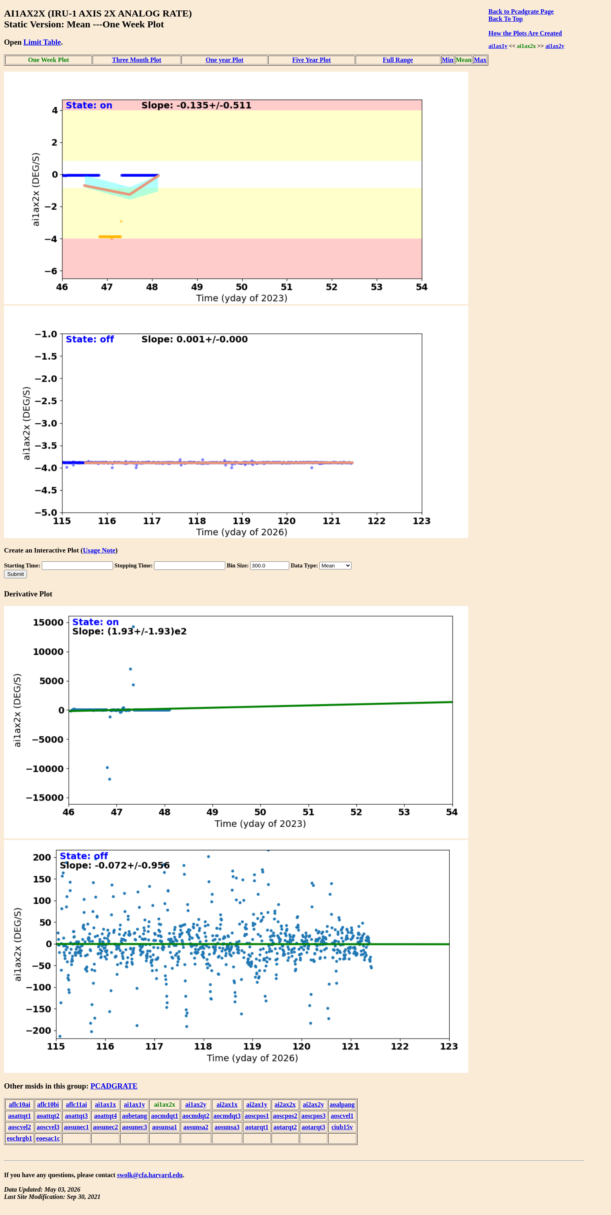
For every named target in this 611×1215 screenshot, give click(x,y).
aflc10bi (48, 1104)
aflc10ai (19, 1104)
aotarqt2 (285, 1127)
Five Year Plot (311, 59)
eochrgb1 (19, 1138)
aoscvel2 (19, 1127)
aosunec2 (105, 1127)
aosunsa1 (164, 1127)
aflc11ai (76, 1104)
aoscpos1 (257, 1115)
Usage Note (99, 550)
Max (480, 59)
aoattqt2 (48, 1115)
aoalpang (342, 1104)
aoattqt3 (76, 1115)
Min (447, 59)
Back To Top (505, 18)
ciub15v (342, 1127)
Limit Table (42, 42)
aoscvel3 (48, 1127)
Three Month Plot (136, 59)
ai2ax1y (256, 1104)
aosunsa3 (226, 1127)
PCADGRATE (114, 1086)
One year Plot (224, 59)
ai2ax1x (226, 1104)
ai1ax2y (554, 46)
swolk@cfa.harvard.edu (150, 1175)
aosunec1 (76, 1127)
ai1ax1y (497, 46)
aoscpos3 (313, 1115)
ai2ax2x (285, 1104)
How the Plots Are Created (525, 33)
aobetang (134, 1115)
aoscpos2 (285, 1115)
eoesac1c (48, 1138)
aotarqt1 (256, 1127)
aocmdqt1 (164, 1115)
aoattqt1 (19, 1115)
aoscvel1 (342, 1115)
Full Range (398, 59)
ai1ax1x (105, 1104)
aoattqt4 (105, 1115)
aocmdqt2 (196, 1115)
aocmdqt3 (227, 1115)
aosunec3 (134, 1127)
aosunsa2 (195, 1127)
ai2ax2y (313, 1104)
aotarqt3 (313, 1127)
